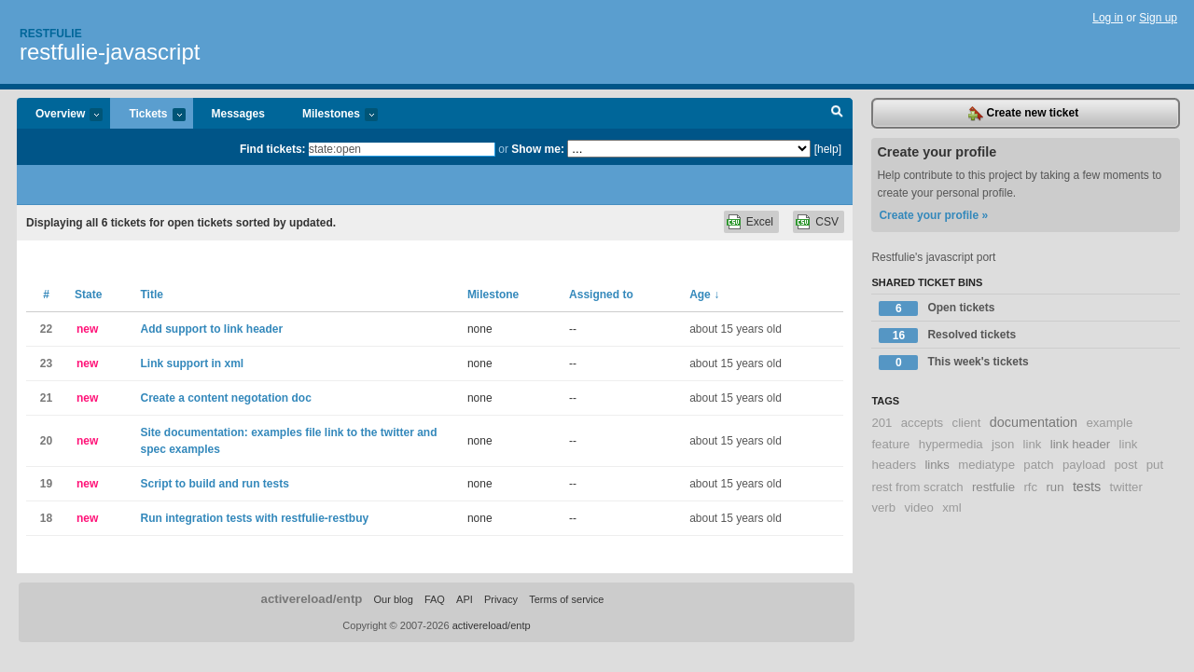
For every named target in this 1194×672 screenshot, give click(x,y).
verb (883, 507)
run (1054, 487)
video (919, 507)
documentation (1033, 422)
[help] (827, 149)
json (1003, 444)
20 (46, 440)
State (88, 294)
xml (952, 507)
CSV (827, 221)
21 (46, 398)
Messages (238, 113)
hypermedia (951, 444)
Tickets (147, 115)
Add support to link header (211, 329)
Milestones (331, 115)
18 (46, 518)
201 (881, 423)
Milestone (493, 294)
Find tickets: (273, 149)
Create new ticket (1023, 113)
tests (1087, 486)
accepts (922, 423)
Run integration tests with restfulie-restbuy (254, 518)
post (1126, 465)
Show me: (537, 149)
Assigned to (601, 294)
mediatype (986, 465)
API (464, 599)
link (1032, 444)
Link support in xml (191, 363)
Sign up (1158, 17)
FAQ (434, 599)
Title (151, 294)
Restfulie (51, 33)
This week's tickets (953, 362)
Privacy (501, 599)
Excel (759, 221)
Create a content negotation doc (225, 398)
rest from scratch (917, 487)
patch (1038, 465)
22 (46, 329)
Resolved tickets (947, 335)
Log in (1107, 17)
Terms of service (566, 599)
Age (704, 294)
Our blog (392, 599)
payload (1083, 465)
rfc (1030, 487)
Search (837, 114)
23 (46, 363)
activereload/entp (312, 599)
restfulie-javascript (110, 51)
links (936, 465)
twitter (1126, 487)
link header (1080, 444)
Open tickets (936, 308)
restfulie (993, 487)
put (1154, 465)
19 (46, 483)
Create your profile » (933, 215)
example (1109, 423)
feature (890, 444)
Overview (60, 115)
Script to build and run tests (214, 483)
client (966, 423)
